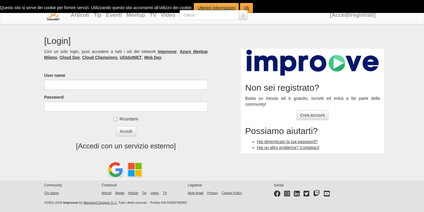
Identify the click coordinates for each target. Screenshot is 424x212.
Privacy (212, 193)
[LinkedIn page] (297, 195)
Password (54, 97)
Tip (98, 15)
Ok (246, 8)
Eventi (114, 15)
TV (153, 15)
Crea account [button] (312, 115)
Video (168, 15)
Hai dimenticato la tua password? (287, 141)
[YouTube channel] (327, 195)
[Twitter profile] (306, 195)
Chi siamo (51, 193)
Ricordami (126, 119)
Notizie (133, 193)
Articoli (80, 15)
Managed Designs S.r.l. (100, 202)
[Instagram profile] (287, 195)
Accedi (126, 131)
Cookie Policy (232, 193)
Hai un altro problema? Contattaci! (288, 147)
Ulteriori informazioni (216, 8)
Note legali (195, 193)
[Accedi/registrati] (352, 15)
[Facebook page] (277, 195)
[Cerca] (243, 15)
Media (119, 193)
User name (54, 75)
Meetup (135, 15)
